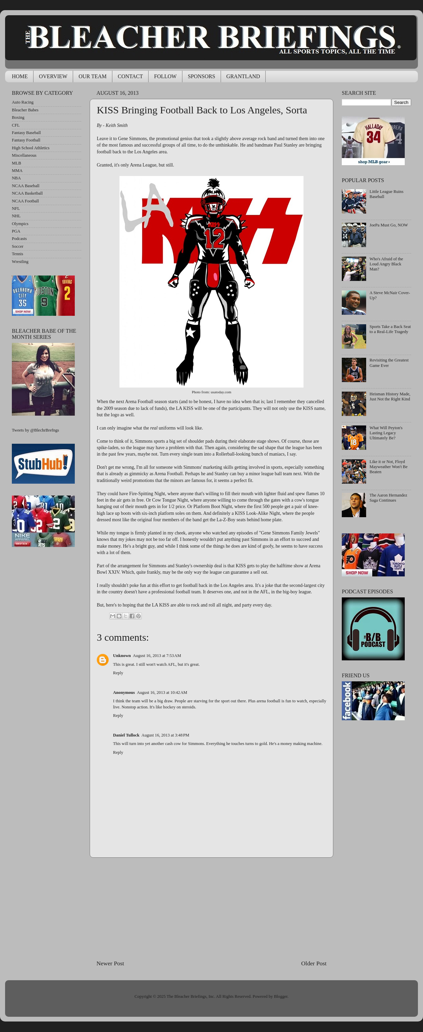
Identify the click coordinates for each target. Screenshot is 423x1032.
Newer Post (110, 963)
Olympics (20, 223)
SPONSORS (201, 76)
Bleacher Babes (25, 110)
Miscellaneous (24, 155)
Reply (118, 673)
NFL (16, 208)
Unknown (122, 655)
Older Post (314, 963)
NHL (16, 216)
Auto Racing (23, 102)
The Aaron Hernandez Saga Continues (388, 498)
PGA (16, 231)
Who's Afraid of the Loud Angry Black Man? (386, 264)
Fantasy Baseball (26, 132)
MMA (17, 170)
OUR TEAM (93, 76)
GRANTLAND (243, 76)
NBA (16, 178)
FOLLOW (165, 76)
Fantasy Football (26, 140)
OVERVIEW (53, 76)
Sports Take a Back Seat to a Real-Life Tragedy (390, 329)
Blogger (280, 996)
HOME (20, 76)
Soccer (17, 246)
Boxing (18, 117)
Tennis (17, 253)
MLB (16, 163)
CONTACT (130, 76)
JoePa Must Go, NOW (389, 225)
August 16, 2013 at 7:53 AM (157, 655)
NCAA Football (25, 201)
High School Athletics (30, 148)
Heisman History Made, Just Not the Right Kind (390, 396)
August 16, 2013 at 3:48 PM (165, 735)
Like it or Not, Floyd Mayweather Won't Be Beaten (388, 466)
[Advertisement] (211, 908)
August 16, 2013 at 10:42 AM (162, 692)
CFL (16, 125)
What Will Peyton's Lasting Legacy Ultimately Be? (386, 432)
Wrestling (20, 261)
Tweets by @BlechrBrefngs (35, 430)
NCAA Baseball (26, 185)
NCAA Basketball (27, 193)
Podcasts (19, 238)
